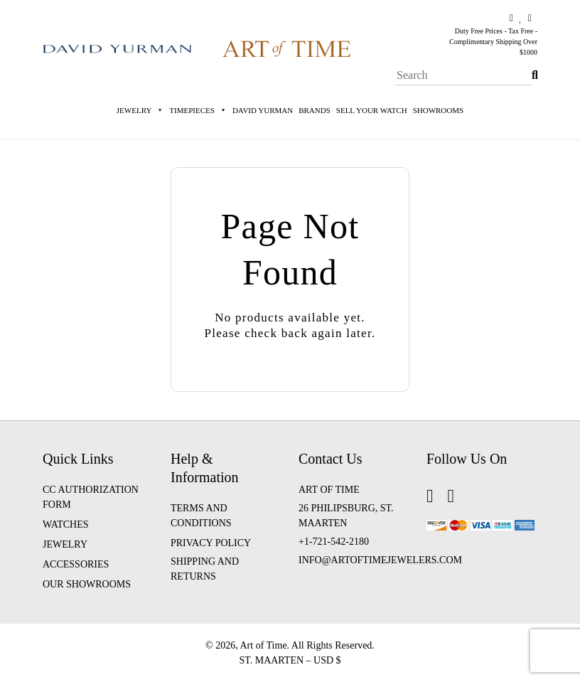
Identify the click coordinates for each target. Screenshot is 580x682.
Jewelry (140, 110)
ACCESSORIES (76, 564)
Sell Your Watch (371, 110)
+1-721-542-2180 (334, 541)
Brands (315, 110)
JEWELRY (65, 544)
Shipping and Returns (205, 569)
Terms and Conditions (201, 515)
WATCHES (66, 524)
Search (534, 65)
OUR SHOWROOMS (87, 584)
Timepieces (198, 110)
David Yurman (262, 110)
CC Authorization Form (91, 497)
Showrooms (438, 110)
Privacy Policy (211, 543)
